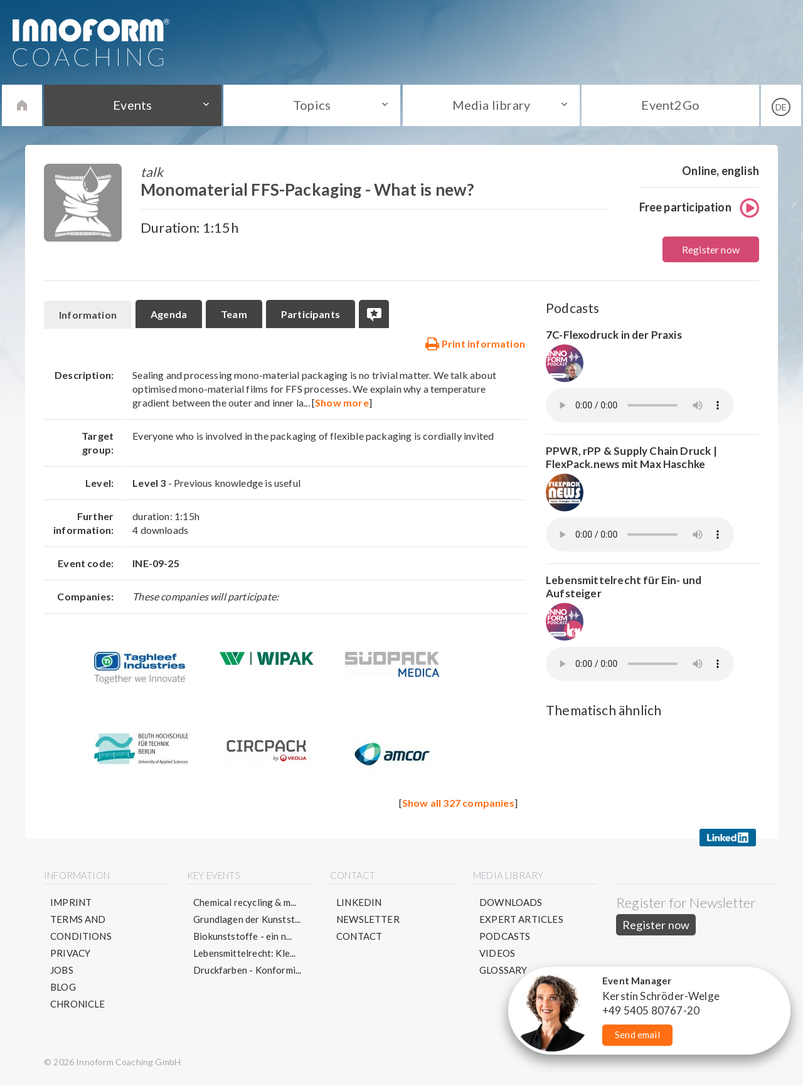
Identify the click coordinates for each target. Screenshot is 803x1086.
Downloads (511, 902)
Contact (359, 936)
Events (132, 104)
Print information (475, 343)
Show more (342, 402)
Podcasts (504, 936)
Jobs (61, 970)
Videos (497, 953)
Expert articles (521, 919)
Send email (637, 1034)
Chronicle (77, 1003)
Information (88, 315)
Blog (63, 987)
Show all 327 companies (458, 803)
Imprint (71, 902)
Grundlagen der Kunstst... (247, 919)
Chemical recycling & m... (245, 902)
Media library (491, 104)
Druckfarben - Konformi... (247, 970)
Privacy (70, 953)
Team (234, 314)
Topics (312, 104)
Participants (310, 314)
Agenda (169, 314)
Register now (711, 249)
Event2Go (670, 104)
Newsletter (368, 919)
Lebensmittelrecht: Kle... (244, 953)
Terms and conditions (81, 927)
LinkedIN (358, 902)
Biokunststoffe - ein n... (242, 936)
